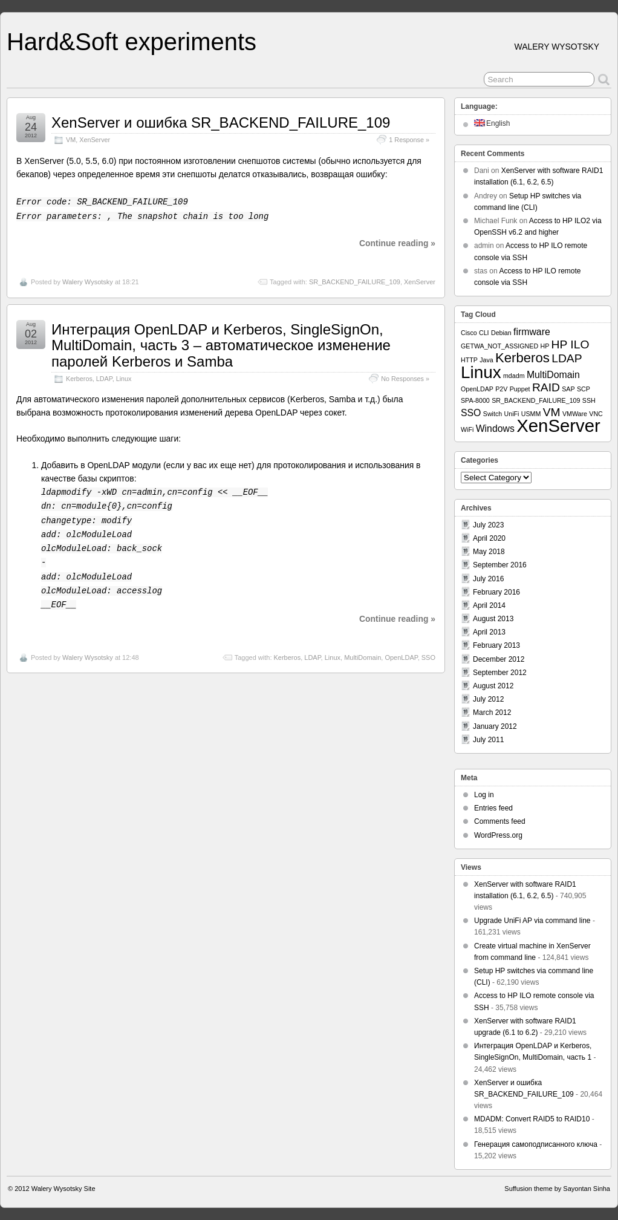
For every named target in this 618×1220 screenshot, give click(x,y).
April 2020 (489, 538)
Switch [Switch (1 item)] (492, 413)
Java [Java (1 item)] (486, 360)
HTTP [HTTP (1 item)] (469, 360)
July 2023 (488, 525)
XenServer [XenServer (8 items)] (558, 425)
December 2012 (498, 659)
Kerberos (79, 378)
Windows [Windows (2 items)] (495, 428)
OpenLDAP (401, 657)
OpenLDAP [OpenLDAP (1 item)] (477, 389)
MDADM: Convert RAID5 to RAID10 (532, 1119)
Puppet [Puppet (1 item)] (520, 389)
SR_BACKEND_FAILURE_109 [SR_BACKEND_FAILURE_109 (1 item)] (536, 400)
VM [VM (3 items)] (552, 412)
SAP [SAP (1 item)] (568, 389)
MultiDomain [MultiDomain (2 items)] (553, 375)
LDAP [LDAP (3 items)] (566, 358)
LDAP (104, 378)
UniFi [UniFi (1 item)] (511, 413)
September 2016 (500, 565)
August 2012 (493, 686)
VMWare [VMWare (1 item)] (574, 413)
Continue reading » (397, 243)
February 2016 (496, 592)
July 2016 (488, 579)
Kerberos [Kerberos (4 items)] (522, 357)
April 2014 (489, 605)
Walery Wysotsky (87, 281)
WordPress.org (498, 835)
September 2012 (500, 672)
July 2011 (488, 740)
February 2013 (496, 645)
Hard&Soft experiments (131, 41)
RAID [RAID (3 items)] (546, 387)
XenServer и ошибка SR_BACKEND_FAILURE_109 (220, 122)
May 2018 (489, 551)
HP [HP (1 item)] (544, 346)
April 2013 (489, 632)
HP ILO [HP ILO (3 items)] (570, 344)
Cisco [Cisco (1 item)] (469, 332)
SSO (428, 657)
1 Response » (409, 139)
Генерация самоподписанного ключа (535, 1144)
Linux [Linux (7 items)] (481, 372)
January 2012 (495, 726)
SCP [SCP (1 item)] (583, 389)
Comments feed (499, 821)
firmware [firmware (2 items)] (531, 332)
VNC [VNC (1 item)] (596, 413)
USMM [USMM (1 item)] (531, 413)
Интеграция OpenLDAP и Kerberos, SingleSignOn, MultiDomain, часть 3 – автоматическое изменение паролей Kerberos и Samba (221, 345)
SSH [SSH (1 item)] (589, 400)
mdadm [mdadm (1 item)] (514, 375)
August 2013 (493, 619)
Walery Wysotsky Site (63, 1188)
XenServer (94, 139)
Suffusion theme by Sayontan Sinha (557, 1188)
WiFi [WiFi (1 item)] (467, 429)
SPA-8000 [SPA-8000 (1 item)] (475, 400)
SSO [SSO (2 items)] (471, 413)
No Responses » (405, 378)
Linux (124, 378)
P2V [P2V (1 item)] (501, 389)
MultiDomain (362, 657)
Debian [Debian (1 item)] (501, 332)
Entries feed (493, 808)
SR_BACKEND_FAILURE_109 (354, 281)
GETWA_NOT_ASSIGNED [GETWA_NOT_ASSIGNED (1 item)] (499, 346)
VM (71, 139)
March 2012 (492, 712)
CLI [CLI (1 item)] (484, 332)
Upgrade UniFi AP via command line (532, 920)
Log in (484, 795)
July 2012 (488, 699)
